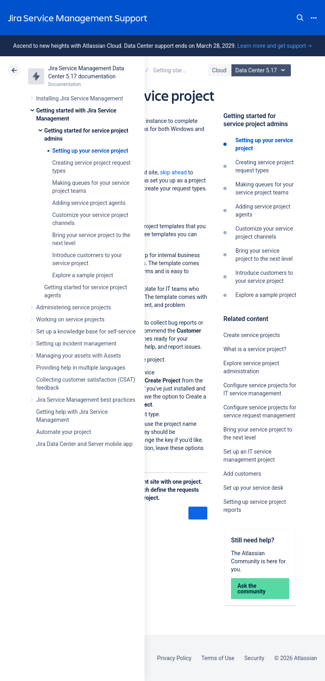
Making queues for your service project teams (264, 188)
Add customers (242, 473)
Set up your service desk (253, 488)
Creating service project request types (264, 166)
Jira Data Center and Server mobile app (84, 444)
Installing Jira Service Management (79, 98)
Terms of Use (217, 658)
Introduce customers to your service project (264, 277)
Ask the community (251, 589)
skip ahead (173, 172)
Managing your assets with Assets (78, 355)
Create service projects (251, 335)
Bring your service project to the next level (263, 254)
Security (254, 658)
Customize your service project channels (264, 232)
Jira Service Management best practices (85, 400)
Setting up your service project (90, 150)
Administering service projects (73, 307)
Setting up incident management (76, 343)
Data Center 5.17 (262, 70)
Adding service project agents (88, 203)
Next (198, 513)
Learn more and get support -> (274, 46)
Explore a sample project (82, 275)
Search (300, 17)
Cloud (219, 70)
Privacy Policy (174, 658)
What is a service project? (254, 349)
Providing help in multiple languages (80, 367)
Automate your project (63, 432)
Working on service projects (70, 319)
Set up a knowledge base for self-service (86, 331)
